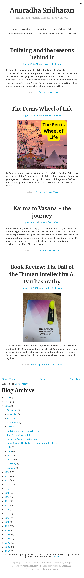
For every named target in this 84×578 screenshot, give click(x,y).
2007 (7, 538)
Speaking (41, 29)
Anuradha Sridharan (42, 10)
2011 (7, 522)
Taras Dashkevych (31, 566)
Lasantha (66, 566)
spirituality (40, 250)
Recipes (72, 33)
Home (14, 29)
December (12, 410)
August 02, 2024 (30, 288)
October (11, 418)
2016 (7, 501)
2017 (7, 497)
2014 (7, 509)
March (10, 459)
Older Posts (76, 379)
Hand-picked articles (62, 29)
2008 (7, 534)
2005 (7, 547)
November (12, 414)
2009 (7, 530)
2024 (7, 406)
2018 (7, 493)
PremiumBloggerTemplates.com (42, 569)
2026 (7, 397)
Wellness (40, 92)
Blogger (55, 556)
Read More (53, 92)
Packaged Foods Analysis (50, 33)
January (11, 468)
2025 (7, 402)
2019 (7, 488)
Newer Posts (8, 379)
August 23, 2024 (30, 115)
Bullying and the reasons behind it (24, 431)
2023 (7, 472)
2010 (7, 526)
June (9, 451)
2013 (7, 513)
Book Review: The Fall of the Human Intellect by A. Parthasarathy (42, 274)
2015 (7, 505)
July (9, 447)
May (9, 455)
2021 (7, 480)
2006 (7, 543)
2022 (7, 476)
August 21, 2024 (30, 222)
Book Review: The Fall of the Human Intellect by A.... (32, 443)
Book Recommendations (20, 33)
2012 (7, 518)
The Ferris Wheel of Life (42, 109)
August (10, 427)
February (11, 463)
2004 (7, 551)
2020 (7, 484)
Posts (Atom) (21, 384)
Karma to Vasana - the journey (22, 439)
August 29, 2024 (30, 64)
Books (34, 364)
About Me (27, 29)
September (12, 422)
